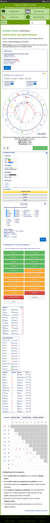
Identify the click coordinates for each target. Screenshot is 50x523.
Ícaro (8, 225)
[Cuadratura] (16, 434)
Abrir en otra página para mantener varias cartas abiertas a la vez (22, 248)
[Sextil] (23, 449)
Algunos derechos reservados (12, 517)
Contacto (4, 1)
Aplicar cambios (38, 417)
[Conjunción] (27, 445)
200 (5, 438)
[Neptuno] (41, 422)
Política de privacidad (40, 517)
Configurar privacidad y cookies (27, 521)
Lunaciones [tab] (7, 78)
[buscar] (37, 23)
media (6, 237)
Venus (8, 215)
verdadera (13, 237)
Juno (36, 216)
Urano (16, 213)
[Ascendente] (8, 464)
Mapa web (42, 521)
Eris (8, 224)
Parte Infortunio (27, 216)
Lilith (24, 213)
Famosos (15, 31)
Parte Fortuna (26, 215)
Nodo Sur (25, 212)
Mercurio (9, 213)
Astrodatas (6, 31)
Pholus (16, 221)
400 (5, 441)
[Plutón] (45, 422)
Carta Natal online (25, 5)
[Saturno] (34, 422)
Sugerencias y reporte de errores (37, 510)
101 (5, 426)
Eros (8, 222)
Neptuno (17, 215)
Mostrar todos (15, 417)
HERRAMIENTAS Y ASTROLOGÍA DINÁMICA (17, 245)
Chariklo (9, 221)
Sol (7, 210)
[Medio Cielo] (8, 468)
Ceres (36, 213)
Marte (8, 216)
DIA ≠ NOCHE (18, 231)
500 (5, 449)
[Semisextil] (19, 457)
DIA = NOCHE (8, 231)
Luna (8, 212)
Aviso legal (27, 517)
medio (6, 234)
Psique (16, 222)
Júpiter (16, 210)
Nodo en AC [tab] (28, 78)
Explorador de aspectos (40, 148)
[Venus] (23, 422)
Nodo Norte (26, 210)
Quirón (36, 212)
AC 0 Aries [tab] (14, 78)
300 (5, 430)
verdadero (13, 234)
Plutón (16, 216)
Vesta (8, 219)
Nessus (16, 219)
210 (5, 434)
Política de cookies (10, 521)
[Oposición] (16, 449)
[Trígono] (23, 441)
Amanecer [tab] (21, 78)
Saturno (17, 212)
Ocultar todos (26, 417)
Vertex (36, 210)
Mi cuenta (46, 1)
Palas (36, 215)
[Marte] (27, 422)
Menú (4, 22)
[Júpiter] (30, 422)
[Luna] (16, 422)
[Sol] (12, 422)
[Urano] (38, 422)
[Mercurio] (19, 422)
